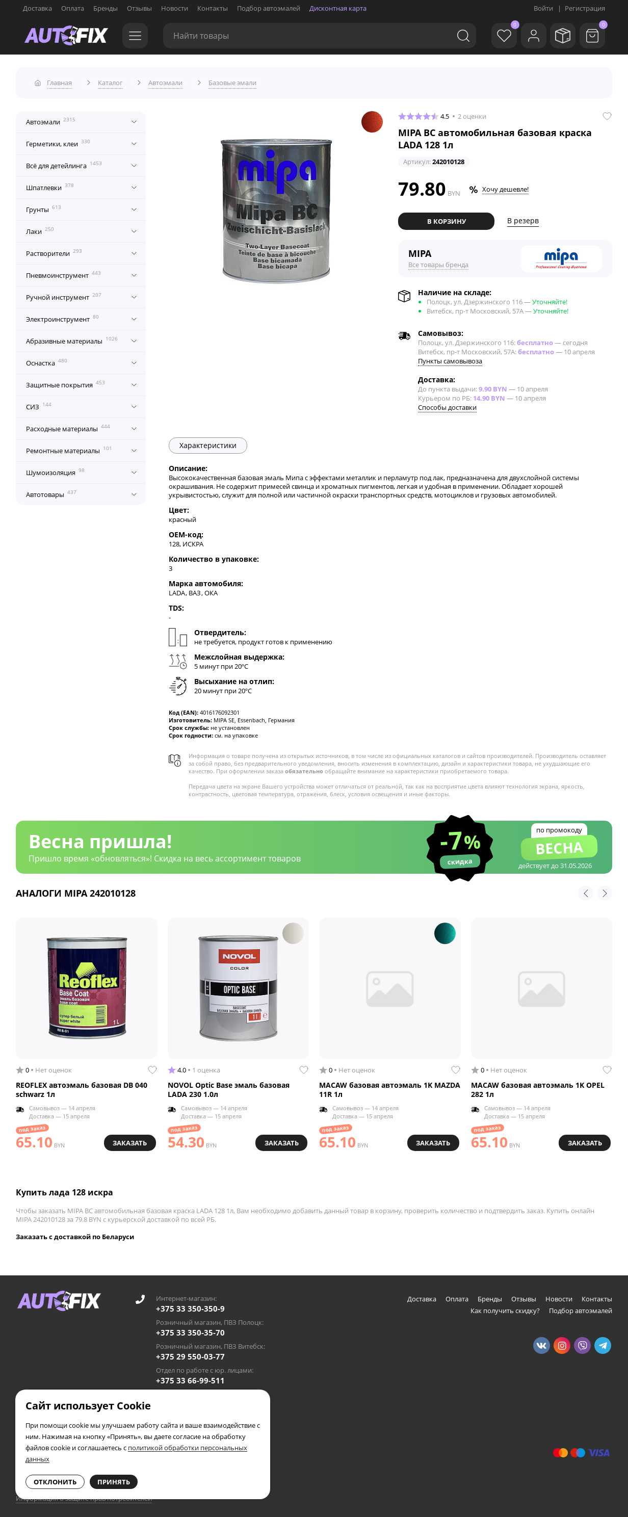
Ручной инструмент (63, 292)
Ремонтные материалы (69, 446)
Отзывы (139, 8)
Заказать (128, 1136)
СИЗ (38, 402)
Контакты (212, 8)
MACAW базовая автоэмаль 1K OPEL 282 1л (538, 1085)
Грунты (43, 205)
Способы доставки (447, 402)
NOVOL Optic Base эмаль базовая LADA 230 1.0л (229, 1085)
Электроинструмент (62, 314)
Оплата (72, 8)
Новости (174, 8)
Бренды (105, 8)
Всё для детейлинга (64, 161)
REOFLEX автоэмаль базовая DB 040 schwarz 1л (81, 1085)
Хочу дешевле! (505, 185)
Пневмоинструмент (63, 271)
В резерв (523, 216)
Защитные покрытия (65, 380)
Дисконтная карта (338, 8)
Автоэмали (50, 117)
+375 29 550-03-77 (190, 1352)
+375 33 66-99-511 (190, 1376)
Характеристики (208, 441)
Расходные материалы (68, 424)
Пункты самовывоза (450, 356)
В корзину (446, 216)
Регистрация (585, 8)
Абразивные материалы (72, 336)
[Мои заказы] (559, 35)
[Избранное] (493, 35)
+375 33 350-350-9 (190, 1304)
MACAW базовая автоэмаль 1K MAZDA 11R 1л (389, 1085)
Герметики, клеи (58, 139)
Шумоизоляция (55, 468)
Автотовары (51, 490)
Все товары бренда (438, 259)
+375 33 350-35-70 (190, 1328)
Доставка (37, 8)
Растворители (54, 249)
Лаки (40, 227)
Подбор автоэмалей (268, 8)
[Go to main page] (66, 35)
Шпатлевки (50, 183)
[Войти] (526, 35)
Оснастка (46, 358)
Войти (543, 8)
